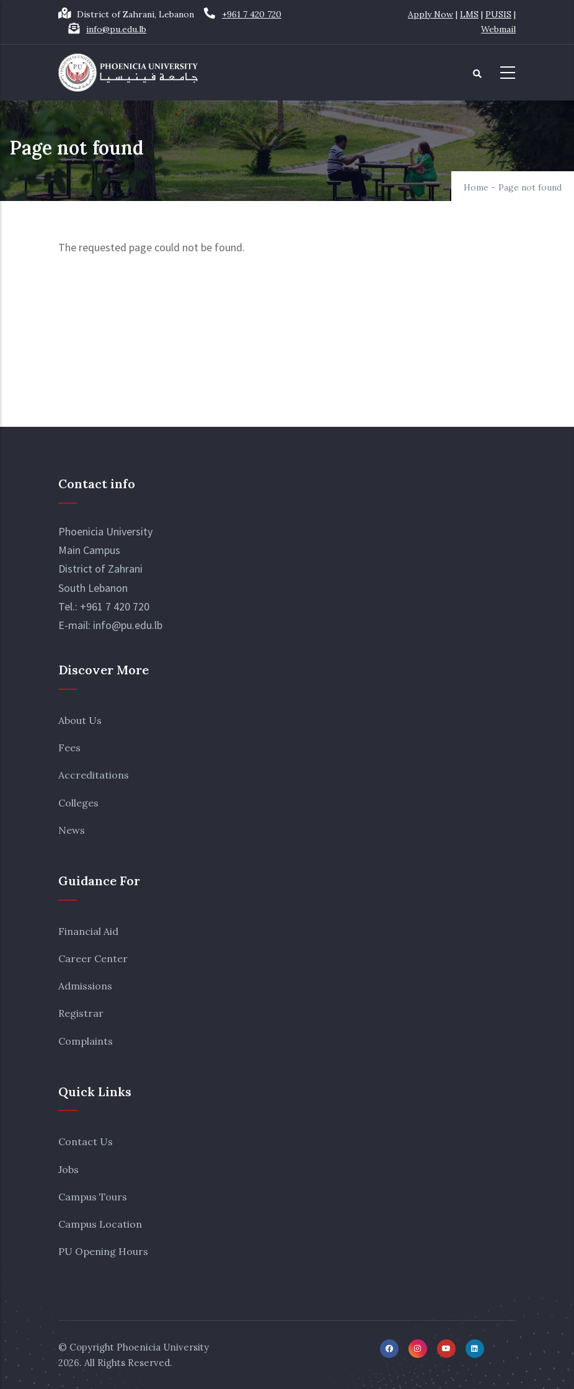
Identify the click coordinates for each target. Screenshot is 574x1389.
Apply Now (430, 14)
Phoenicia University (163, 1347)
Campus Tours (92, 1196)
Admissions (85, 986)
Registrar (81, 1013)
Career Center (93, 958)
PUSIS (498, 14)
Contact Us (85, 1141)
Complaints (85, 1041)
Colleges (78, 803)
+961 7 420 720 (251, 14)
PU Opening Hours (103, 1251)
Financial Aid (88, 931)
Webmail (498, 29)
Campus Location (100, 1224)
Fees (69, 747)
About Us (80, 720)
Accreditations (93, 775)
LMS (469, 14)
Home (476, 187)
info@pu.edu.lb (116, 29)
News (71, 830)
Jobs (68, 1169)
